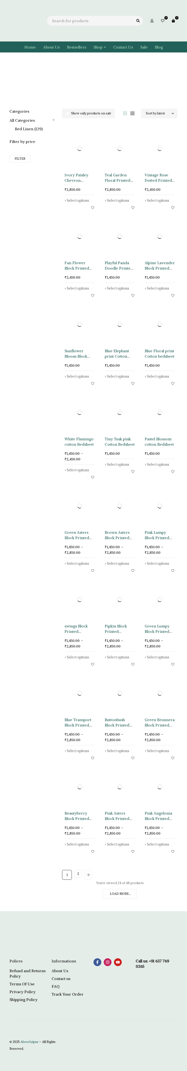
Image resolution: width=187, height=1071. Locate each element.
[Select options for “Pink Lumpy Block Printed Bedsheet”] (158, 563)
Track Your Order (68, 994)
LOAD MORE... (120, 894)
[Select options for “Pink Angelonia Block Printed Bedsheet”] (158, 844)
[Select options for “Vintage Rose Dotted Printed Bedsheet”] (158, 200)
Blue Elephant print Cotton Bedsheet (117, 356)
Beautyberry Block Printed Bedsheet (77, 818)
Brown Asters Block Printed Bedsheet (117, 538)
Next (91, 875)
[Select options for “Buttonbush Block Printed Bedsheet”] (118, 751)
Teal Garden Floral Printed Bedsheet (117, 180)
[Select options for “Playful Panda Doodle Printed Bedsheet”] (118, 288)
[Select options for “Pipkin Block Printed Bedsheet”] (118, 657)
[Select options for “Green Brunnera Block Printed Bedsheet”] (158, 751)
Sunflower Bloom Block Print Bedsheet (78, 356)
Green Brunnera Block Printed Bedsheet (160, 725)
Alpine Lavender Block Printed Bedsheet (160, 268)
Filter (20, 159)
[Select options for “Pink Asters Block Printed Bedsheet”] (118, 844)
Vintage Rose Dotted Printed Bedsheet (158, 180)
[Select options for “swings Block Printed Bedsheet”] (78, 657)
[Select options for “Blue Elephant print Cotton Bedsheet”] (118, 376)
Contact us (61, 978)
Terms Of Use (22, 983)
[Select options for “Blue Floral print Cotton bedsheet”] (158, 376)
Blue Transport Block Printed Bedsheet (78, 725)
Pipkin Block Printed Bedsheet (116, 631)
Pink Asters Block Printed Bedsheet (117, 818)
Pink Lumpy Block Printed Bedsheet (157, 538)
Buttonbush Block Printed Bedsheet (117, 725)
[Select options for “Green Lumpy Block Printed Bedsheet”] (158, 657)
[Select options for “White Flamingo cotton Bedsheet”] (78, 470)
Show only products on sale (91, 113)
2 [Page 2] (79, 875)
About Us (60, 970)
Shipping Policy (23, 999)
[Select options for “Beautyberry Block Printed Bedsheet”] (78, 844)
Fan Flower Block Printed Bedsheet (77, 268)
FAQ (55, 986)
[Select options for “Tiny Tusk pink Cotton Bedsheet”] (118, 464)
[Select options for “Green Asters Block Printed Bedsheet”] (78, 563)
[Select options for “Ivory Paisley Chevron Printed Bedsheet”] (78, 200)
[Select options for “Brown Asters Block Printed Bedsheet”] (118, 563)
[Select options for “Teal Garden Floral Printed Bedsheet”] (118, 200)
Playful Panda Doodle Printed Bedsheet (119, 268)
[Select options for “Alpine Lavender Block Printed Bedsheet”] (158, 288)
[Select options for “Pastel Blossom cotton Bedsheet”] (158, 464)
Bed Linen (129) (29, 128)
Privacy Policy (22, 991)
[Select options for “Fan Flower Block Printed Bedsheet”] (78, 288)
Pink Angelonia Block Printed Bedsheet (158, 818)
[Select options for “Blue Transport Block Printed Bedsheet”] (78, 751)
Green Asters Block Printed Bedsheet (77, 538)
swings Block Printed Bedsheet (76, 631)
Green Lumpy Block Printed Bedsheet (157, 631)
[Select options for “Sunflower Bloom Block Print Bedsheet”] (78, 376)
